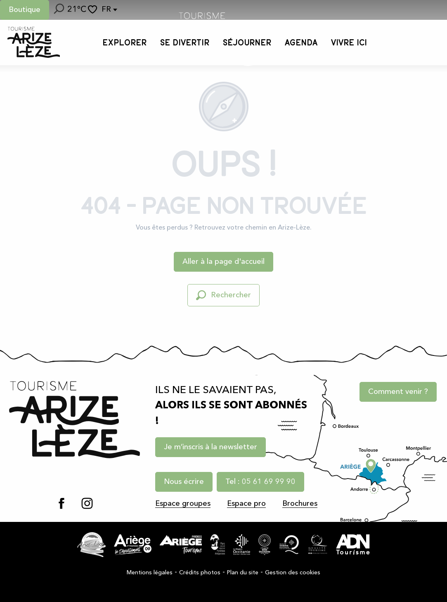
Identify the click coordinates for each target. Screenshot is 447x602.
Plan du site (242, 573)
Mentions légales (150, 573)
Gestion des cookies (292, 573)
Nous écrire (184, 482)
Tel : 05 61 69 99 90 (260, 482)
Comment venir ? (398, 392)
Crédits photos (199, 573)
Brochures (299, 503)
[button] (58, 10)
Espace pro (246, 503)
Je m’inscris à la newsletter (210, 447)
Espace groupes (182, 503)
